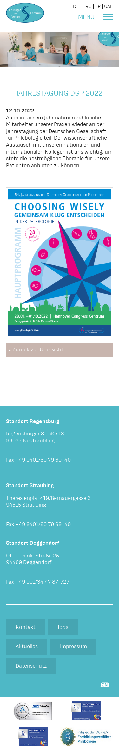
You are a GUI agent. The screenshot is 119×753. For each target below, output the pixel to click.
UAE (108, 6)
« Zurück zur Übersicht (35, 350)
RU (88, 6)
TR (98, 6)
